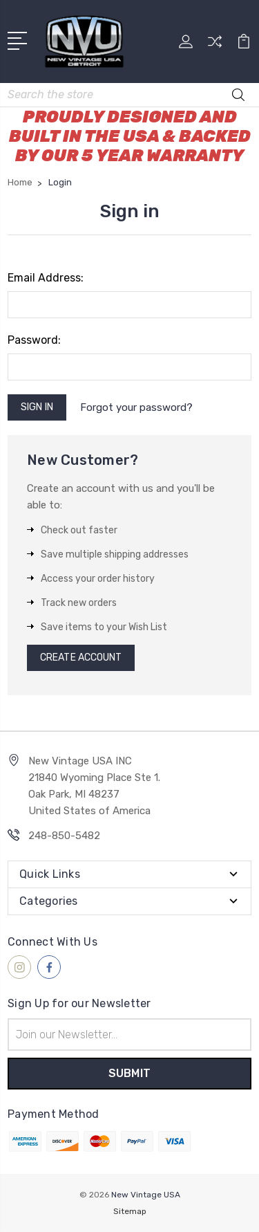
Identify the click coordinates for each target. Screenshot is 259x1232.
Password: (34, 340)
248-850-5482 (64, 835)
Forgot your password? (136, 407)
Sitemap (129, 1211)
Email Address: (46, 277)
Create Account (81, 657)
